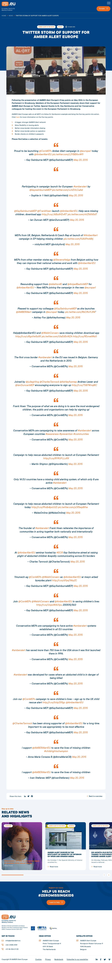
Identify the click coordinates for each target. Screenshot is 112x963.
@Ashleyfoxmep (68, 382)
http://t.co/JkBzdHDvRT (54, 214)
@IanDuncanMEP (24, 385)
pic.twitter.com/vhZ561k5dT (82, 214)
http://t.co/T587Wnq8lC (84, 385)
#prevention (66, 434)
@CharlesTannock (49, 382)
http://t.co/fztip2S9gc (53, 702)
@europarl (85, 151)
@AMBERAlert (23, 312)
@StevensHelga (61, 260)
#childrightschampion (56, 751)
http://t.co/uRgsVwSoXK (28, 336)
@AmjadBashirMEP (77, 284)
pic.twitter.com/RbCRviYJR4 (80, 312)
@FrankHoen (44, 211)
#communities (81, 434)
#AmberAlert (90, 235)
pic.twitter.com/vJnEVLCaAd (67, 190)
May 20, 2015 (81, 160)
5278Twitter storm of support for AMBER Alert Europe (22, 846)
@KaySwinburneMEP (25, 211)
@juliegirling (32, 382)
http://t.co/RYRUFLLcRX (56, 458)
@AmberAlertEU (43, 154)
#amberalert (80, 186)
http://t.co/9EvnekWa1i (85, 336)
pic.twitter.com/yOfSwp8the (73, 507)
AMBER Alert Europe (10, 6)
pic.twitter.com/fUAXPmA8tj (78, 239)
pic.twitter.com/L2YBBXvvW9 (67, 154)
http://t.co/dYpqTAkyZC (64, 580)
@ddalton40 (55, 284)
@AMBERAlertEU (41, 748)
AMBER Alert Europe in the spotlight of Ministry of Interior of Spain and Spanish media (65, 846)
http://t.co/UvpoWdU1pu (49, 605)
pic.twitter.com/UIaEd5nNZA (57, 336)
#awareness (52, 434)
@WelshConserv (50, 333)
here (18, 117)
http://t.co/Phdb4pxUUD (44, 507)
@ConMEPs (45, 151)
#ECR (59, 552)
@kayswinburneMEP (40, 190)
